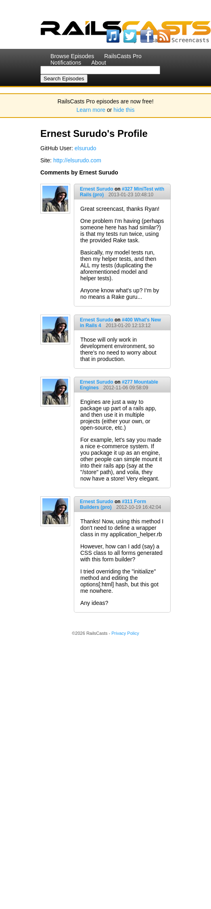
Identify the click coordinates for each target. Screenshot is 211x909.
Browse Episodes (72, 56)
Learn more (91, 110)
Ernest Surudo (96, 189)
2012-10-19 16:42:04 (138, 507)
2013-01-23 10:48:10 (131, 194)
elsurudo (85, 148)
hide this (123, 110)
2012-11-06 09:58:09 (125, 387)
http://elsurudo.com (77, 160)
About (98, 62)
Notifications (65, 62)
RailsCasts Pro (123, 56)
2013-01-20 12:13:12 (128, 325)
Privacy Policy (125, 633)
